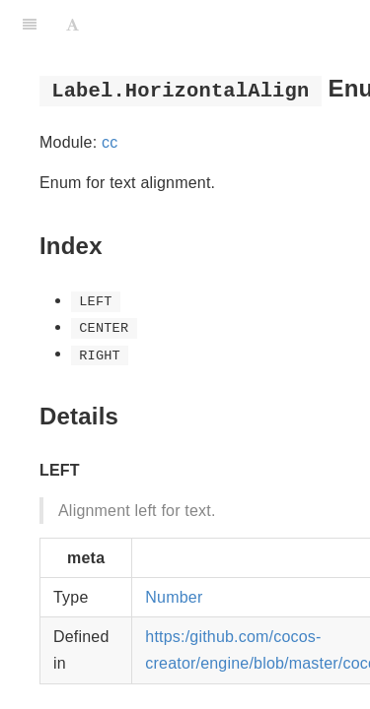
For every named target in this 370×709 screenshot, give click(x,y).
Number (173, 597)
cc (109, 142)
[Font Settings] (72, 24)
